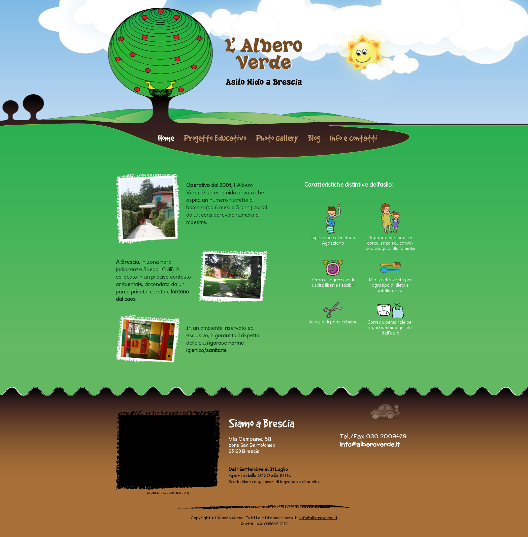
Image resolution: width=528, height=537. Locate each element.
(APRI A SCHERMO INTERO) (168, 493)
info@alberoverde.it (370, 444)
